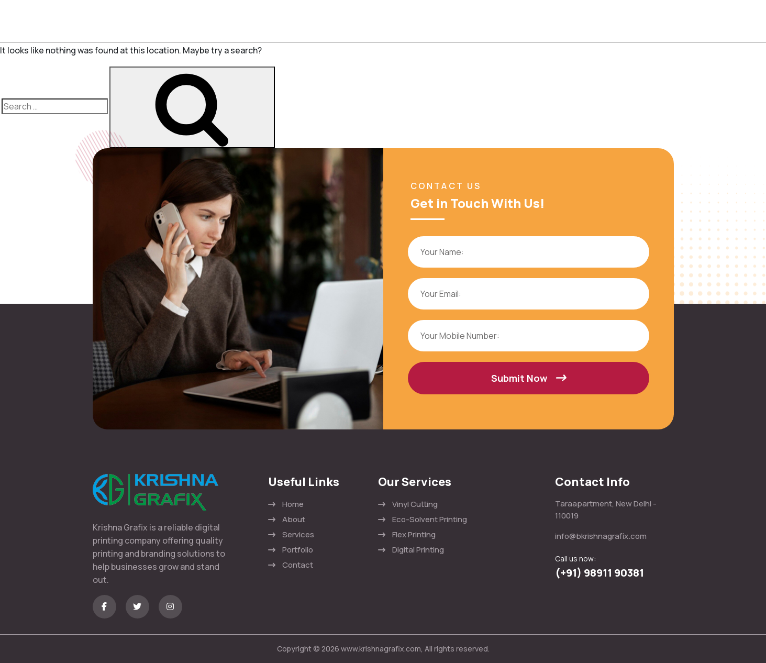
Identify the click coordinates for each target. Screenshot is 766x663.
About (293, 519)
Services (298, 534)
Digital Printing (418, 549)
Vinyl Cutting (415, 504)
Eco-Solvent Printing (429, 519)
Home (293, 504)
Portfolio (297, 549)
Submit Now (528, 378)
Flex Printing (414, 534)
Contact (297, 564)
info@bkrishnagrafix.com (601, 536)
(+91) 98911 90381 (599, 573)
